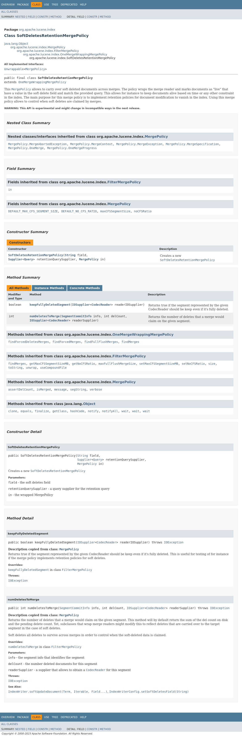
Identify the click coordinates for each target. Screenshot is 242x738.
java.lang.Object (16, 43)
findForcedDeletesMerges (28, 341)
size (212, 363)
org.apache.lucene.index (37, 29)
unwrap (31, 367)
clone (12, 411)
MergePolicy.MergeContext (91, 144)
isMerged (44, 389)
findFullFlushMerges (101, 341)
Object (89, 404)
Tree (55, 4)
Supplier (15, 259)
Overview (8, 4)
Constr (42, 16)
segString (78, 389)
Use (46, 4)
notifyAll (110, 411)
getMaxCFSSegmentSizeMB (48, 363)
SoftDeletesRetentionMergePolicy (35, 255)
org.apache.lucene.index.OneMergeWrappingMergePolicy (65, 54)
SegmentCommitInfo (76, 316)
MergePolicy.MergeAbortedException (37, 144)
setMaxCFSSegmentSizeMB (158, 363)
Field (31, 16)
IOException (174, 542)
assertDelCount (20, 389)
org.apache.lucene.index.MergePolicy (38, 47)
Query (28, 259)
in (10, 189)
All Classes (9, 11)
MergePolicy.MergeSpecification (192, 144)
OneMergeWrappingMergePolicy (42, 82)
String (70, 255)
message (60, 389)
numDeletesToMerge (45, 316)
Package (23, 4)
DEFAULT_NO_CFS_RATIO (79, 211)
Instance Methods (49, 288)
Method (56, 16)
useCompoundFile (53, 367)
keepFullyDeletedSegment (50, 304)
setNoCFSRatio (193, 363)
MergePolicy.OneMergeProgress (72, 148)
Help (83, 4)
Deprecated (69, 4)
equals (26, 411)
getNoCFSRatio (83, 363)
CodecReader (101, 304)
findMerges (130, 341)
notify (93, 411)
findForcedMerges (67, 341)
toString (15, 367)
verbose (96, 389)
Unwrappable (14, 69)
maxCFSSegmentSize (115, 211)
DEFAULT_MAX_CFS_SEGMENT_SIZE (33, 211)
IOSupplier (81, 304)
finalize (42, 411)
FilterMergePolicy (124, 182)
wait (125, 411)
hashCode (77, 411)
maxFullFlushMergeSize (117, 363)
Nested (20, 16)
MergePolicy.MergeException (139, 144)
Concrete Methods (85, 288)
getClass (60, 411)
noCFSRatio (142, 211)
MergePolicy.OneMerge (26, 148)
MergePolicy (35, 69)
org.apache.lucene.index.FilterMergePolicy (48, 50)
